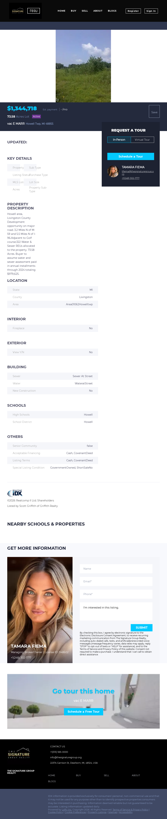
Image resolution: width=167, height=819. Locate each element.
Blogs (112, 10)
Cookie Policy (55, 812)
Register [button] (133, 11)
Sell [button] (85, 10)
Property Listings (97, 812)
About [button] (97, 10)
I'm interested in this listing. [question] (116, 611)
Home (61, 10)
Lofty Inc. (67, 809)
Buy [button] (73, 10)
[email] (116, 581)
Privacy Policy (110, 649)
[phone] (116, 594)
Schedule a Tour (131, 156)
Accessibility (126, 812)
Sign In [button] (151, 11)
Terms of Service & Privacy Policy (130, 809)
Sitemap (112, 812)
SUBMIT (142, 627)
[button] (52, 776)
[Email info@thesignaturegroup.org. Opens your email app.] (70, 757)
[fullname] (116, 568)
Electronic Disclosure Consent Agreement (103, 635)
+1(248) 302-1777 (130, 178)
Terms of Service (89, 649)
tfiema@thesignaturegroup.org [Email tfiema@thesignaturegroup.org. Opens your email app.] (138, 172)
